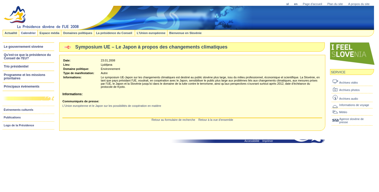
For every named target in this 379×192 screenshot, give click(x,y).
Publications (12, 117)
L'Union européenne (151, 32)
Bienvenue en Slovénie (185, 32)
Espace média (49, 32)
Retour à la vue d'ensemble (215, 119)
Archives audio (348, 98)
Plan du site (335, 4)
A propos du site (359, 4)
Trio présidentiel (16, 66)
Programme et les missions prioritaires (25, 76)
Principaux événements (21, 86)
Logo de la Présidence (19, 125)
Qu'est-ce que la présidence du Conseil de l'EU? (27, 56)
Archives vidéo (348, 82)
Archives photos (349, 90)
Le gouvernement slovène (23, 47)
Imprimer (267, 141)
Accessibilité (252, 141)
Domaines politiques (77, 32)
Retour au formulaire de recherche (173, 119)
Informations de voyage (354, 105)
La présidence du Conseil (114, 32)
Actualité (10, 32)
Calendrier (28, 32)
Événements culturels (18, 109)
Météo (343, 112)
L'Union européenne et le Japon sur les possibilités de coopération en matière (111, 105)
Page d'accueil (312, 4)
